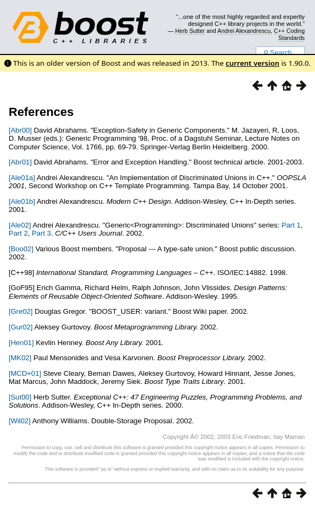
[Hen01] (21, 343)
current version (252, 63)
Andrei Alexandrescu (244, 30)
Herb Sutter (190, 30)
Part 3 (41, 233)
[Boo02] (21, 249)
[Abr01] (20, 162)
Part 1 (291, 225)
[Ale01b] (22, 201)
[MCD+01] (25, 373)
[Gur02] (20, 327)
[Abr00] (20, 130)
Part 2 (18, 233)
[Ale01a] (22, 178)
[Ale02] (20, 225)
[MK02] (20, 358)
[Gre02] (20, 311)
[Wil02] (20, 421)
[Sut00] (20, 397)
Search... (280, 53)
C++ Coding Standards (289, 33)
